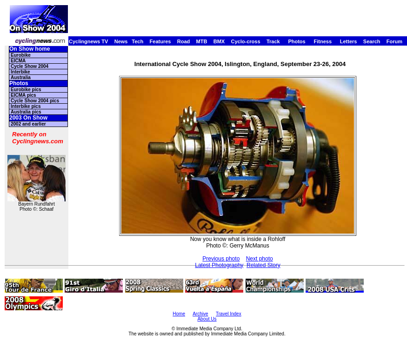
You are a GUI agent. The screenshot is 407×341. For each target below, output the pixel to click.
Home (179, 313)
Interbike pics (25, 106)
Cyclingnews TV (88, 41)
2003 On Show (28, 118)
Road (183, 41)
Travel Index (228, 313)
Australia (21, 77)
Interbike (20, 71)
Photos (296, 41)
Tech (137, 41)
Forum (394, 41)
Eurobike (21, 55)
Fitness (323, 41)
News (121, 41)
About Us (206, 318)
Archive (200, 313)
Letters (348, 41)
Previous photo (221, 258)
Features (160, 41)
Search (371, 41)
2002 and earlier (28, 124)
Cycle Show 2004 (29, 66)
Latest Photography (219, 265)
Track (273, 41)
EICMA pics (23, 95)
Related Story (263, 265)
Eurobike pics (26, 89)
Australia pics (26, 111)
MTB (201, 41)
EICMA (18, 60)
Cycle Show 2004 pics (35, 100)
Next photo (259, 258)
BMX (219, 41)
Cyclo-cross (245, 41)
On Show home (29, 49)
